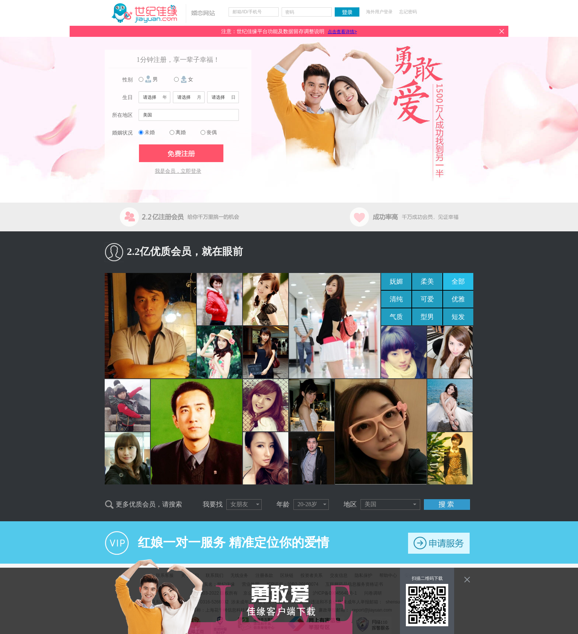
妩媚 (396, 281)
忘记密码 (408, 11)
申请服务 (439, 543)
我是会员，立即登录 (178, 171)
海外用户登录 (379, 11)
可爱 (427, 299)
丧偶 (211, 132)
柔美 (427, 281)
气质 (396, 316)
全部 (458, 281)
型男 (427, 316)
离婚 (180, 132)
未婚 (149, 132)
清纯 (396, 299)
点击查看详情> (342, 31)
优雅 (458, 299)
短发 (458, 316)
